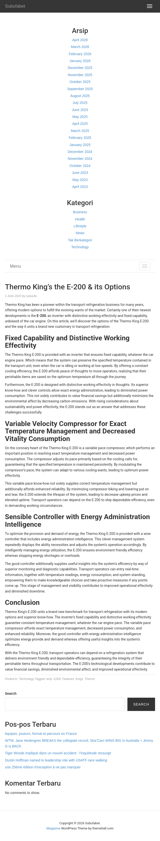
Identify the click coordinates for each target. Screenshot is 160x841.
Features (68, 679)
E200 (57, 679)
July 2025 (80, 103)
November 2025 (80, 75)
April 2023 (80, 187)
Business (80, 212)
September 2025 (80, 89)
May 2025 (79, 117)
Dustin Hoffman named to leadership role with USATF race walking (56, 760)
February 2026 (80, 54)
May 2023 (79, 180)
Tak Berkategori (80, 240)
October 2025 (80, 82)
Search (11, 693)
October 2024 (80, 166)
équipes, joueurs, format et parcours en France (41, 734)
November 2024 (80, 159)
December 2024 (80, 152)
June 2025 (80, 110)
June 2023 (80, 173)
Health (80, 219)
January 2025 (80, 145)
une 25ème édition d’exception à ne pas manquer (43, 767)
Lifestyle (80, 226)
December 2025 (80, 68)
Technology (80, 247)
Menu (15, 266)
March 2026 (80, 47)
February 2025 (80, 138)
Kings (79, 679)
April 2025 (80, 124)
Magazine (53, 828)
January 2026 (80, 61)
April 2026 (80, 40)
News (80, 233)
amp (49, 679)
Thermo (90, 679)
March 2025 (80, 131)
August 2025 (80, 96)
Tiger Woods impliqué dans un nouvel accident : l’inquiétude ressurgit (58, 753)
